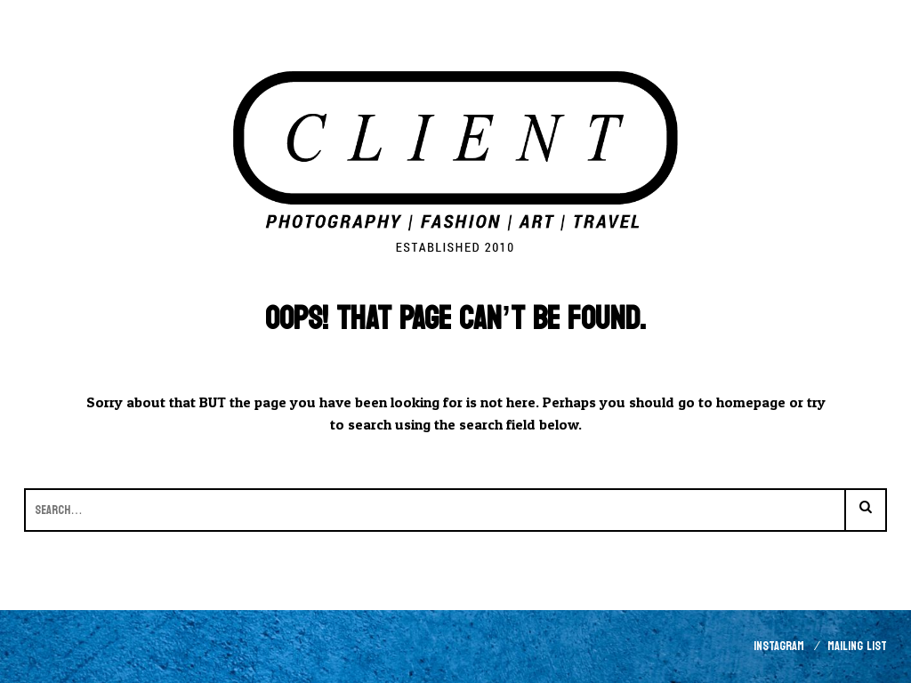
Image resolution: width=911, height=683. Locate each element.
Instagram (779, 646)
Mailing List (857, 646)
